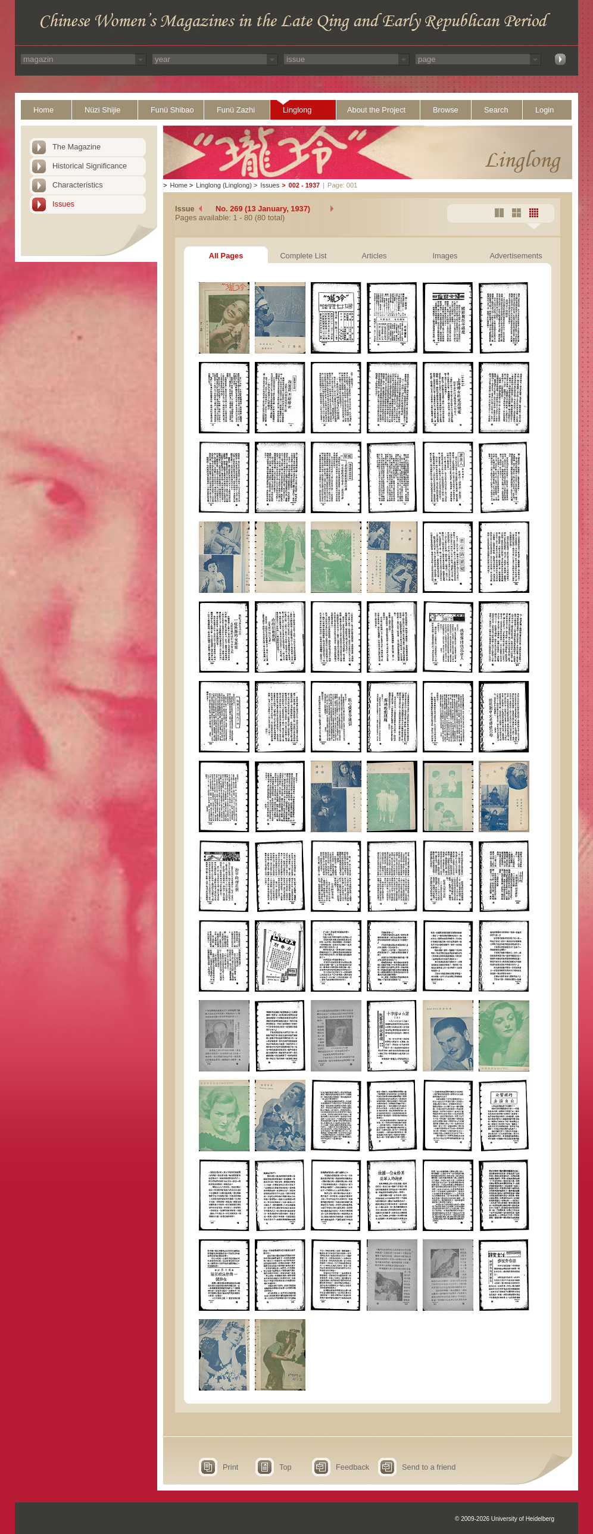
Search (496, 109)
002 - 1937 (304, 185)
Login (544, 109)
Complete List (303, 255)
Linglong (297, 109)
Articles (374, 255)
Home (43, 109)
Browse (445, 109)
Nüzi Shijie (102, 109)
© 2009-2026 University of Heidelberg (504, 1519)
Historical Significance (89, 165)
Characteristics (77, 184)
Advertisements (515, 255)
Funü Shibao (172, 109)
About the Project (376, 109)
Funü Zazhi (236, 109)
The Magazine (76, 146)
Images (445, 255)
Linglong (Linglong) (224, 185)
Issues (63, 203)
